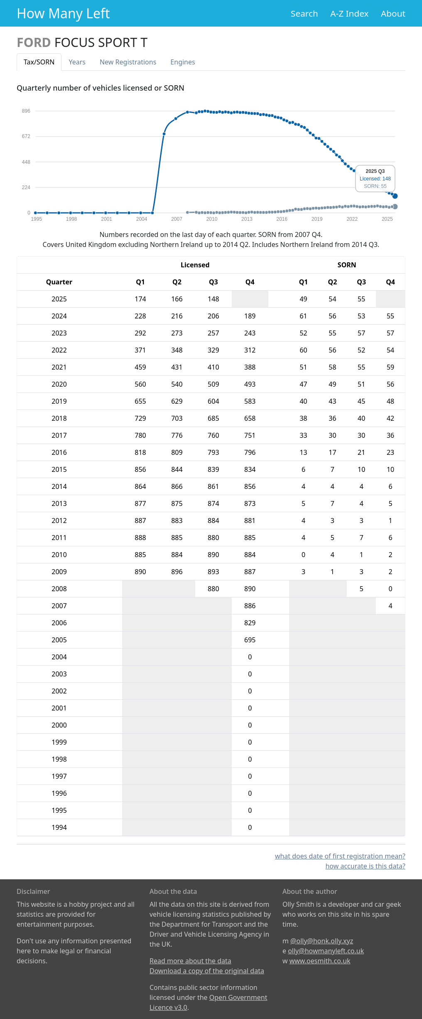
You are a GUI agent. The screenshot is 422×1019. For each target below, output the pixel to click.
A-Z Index (349, 13)
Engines (182, 62)
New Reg (128, 62)
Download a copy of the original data (207, 970)
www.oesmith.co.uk (320, 960)
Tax (39, 62)
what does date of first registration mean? (340, 856)
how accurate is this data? (365, 866)
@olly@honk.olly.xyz (321, 940)
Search (304, 13)
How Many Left (63, 13)
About (393, 13)
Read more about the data (190, 960)
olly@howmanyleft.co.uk (326, 950)
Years (77, 62)
